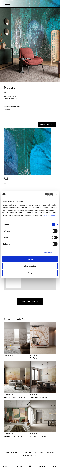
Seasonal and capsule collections (11, 2)
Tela (5, 100)
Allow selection (30, 266)
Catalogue (41, 466)
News (55, 466)
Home (4, 2)
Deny (30, 273)
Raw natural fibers (10, 97)
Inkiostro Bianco (9, 112)
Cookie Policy (49, 452)
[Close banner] (57, 194)
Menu (5, 466)
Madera (29, 2)
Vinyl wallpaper (9, 95)
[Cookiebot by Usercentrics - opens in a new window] (43, 194)
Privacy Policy (38, 452)
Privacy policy (50, 215)
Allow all (30, 259)
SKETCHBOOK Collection (22, 2)
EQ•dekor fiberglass (10, 98)
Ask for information (47, 124)
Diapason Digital (32, 455)
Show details (48, 252)
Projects (19, 466)
